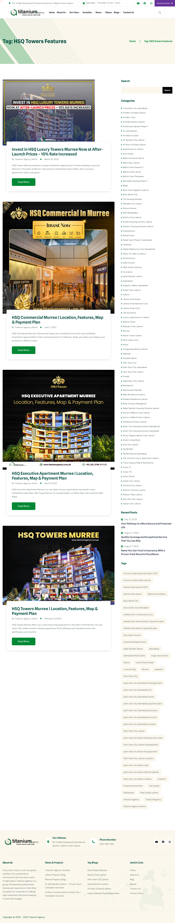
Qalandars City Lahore (133, 381)
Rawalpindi (128, 385)
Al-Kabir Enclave (131, 135)
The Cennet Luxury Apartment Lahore (141, 458)
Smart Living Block (131, 440)
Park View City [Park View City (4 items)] (131, 676)
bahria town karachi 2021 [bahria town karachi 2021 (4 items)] (136, 587)
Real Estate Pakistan (132, 390)
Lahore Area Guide (131, 299)
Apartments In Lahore (133, 149)
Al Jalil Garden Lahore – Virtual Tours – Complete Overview (64, 886)
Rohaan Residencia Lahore (135, 399)
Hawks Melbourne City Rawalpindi (139, 249)
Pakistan (127, 353)
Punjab (126, 376)
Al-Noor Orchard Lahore (134, 144)
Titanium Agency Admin (26, 159)
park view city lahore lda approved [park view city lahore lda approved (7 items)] (140, 751)
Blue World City (130, 194)
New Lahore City (131, 340)
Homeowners (129, 258)
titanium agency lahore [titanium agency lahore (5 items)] (135, 806)
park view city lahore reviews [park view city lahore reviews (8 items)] (137, 779)
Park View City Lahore (133, 372)
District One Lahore (132, 217)
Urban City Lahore (131, 481)
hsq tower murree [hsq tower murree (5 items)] (132, 635)
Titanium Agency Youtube (57, 870)
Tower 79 (127, 472)
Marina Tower (129, 322)
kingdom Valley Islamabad (135, 285)
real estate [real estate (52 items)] (154, 785)
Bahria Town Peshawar (133, 176)
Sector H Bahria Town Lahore (136, 417)
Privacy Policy (136, 893)
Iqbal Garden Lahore (132, 276)
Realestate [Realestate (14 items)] (129, 792)
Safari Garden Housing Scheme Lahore (141, 408)
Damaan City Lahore (132, 203)
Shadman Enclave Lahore (135, 422)
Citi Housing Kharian (132, 199)
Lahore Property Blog (55, 874)
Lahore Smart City (131, 308)
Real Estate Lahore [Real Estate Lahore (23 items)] (149, 792)
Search (125, 81)
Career (133, 884)
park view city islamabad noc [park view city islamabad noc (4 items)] (138, 689)
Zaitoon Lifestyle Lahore (134, 490)
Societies (87, 12)
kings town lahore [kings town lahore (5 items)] (159, 655)
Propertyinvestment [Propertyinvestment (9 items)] (133, 785)
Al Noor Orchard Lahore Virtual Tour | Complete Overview (63, 894)
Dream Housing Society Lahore (137, 222)
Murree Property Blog (55, 879)
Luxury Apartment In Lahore (136, 317)
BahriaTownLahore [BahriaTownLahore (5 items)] (157, 594)
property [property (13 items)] (162, 779)
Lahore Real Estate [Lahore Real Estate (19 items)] (145, 662)
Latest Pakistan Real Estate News (103, 893)
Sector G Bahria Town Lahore (136, 412)
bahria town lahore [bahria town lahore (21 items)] (133, 594)
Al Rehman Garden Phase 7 (135, 126)
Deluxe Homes (129, 208)
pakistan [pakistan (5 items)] (159, 669)
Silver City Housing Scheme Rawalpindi (141, 426)
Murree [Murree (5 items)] (145, 669)
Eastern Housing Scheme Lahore (138, 226)
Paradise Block (130, 358)
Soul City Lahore (130, 444)
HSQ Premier (129, 263)
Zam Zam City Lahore (133, 499)
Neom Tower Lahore (132, 335)
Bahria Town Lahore (132, 172)
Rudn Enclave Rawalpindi (134, 403)
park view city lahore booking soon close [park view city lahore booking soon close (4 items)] (143, 737)
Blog (132, 879)
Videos (108, 12)
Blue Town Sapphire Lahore (136, 190)
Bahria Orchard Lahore (133, 158)
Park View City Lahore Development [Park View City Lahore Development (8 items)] (141, 744)
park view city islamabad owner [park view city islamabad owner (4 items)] (139, 696)
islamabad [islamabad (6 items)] (154, 648)
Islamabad (128, 281)
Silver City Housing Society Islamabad (141, 431)
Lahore (126, 294)
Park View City (130, 363)
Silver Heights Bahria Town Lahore (139, 435)
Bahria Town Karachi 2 (133, 167)
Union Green (129, 476)
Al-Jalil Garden (130, 131)
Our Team (74, 12)
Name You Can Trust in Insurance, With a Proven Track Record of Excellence (143, 552)
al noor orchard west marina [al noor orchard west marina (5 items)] (137, 580)
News (98, 12)
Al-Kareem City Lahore (133, 140)
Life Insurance (129, 312)
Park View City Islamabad (135, 367)
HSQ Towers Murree (132, 267)
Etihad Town (128, 235)
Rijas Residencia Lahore (134, 394)
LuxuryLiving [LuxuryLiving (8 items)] (130, 669)
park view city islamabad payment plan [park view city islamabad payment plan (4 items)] (143, 703)
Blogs (116, 12)
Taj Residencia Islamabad (135, 453)
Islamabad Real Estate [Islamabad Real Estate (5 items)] (134, 655)
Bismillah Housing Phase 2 (135, 181)
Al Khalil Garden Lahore (134, 122)
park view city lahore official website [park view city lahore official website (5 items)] (141, 772)
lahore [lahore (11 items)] (127, 662)
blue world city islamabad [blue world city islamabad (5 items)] (136, 607)
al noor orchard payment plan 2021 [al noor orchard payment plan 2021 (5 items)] (140, 573)
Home (52, 12)
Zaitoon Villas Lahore (132, 494)
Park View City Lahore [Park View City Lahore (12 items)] (134, 731)
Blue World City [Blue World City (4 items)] (131, 600)
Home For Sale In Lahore (134, 253)
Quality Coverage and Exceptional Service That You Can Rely (144, 539)
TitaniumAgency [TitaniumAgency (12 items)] (153, 799)
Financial (127, 244)
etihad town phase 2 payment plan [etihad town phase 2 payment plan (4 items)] (140, 628)
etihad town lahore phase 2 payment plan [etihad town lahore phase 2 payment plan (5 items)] (144, 621)
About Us (61, 12)
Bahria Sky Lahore (131, 163)
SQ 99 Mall (128, 449)
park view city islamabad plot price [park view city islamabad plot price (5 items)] (141, 710)
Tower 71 (127, 467)
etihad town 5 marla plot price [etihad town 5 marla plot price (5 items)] (138, 614)
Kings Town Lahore (132, 290)
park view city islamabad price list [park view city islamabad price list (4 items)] (140, 717)
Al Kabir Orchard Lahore (134, 112)
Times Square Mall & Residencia (138, 463)
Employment (129, 231)
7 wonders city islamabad (135, 108)
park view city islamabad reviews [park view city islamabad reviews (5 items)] (140, 724)
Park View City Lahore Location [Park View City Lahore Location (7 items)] (138, 758)
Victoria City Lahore (132, 485)
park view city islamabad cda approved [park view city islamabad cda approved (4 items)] (143, 683)
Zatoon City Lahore (132, 503)
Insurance (127, 272)
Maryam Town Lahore (133, 326)
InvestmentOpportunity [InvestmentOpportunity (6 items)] (135, 642)
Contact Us (128, 12)
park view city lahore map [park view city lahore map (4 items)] (136, 765)
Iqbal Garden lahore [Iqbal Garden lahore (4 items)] (133, 648)
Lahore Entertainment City (135, 303)
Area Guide (128, 153)
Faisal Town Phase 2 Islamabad (137, 240)
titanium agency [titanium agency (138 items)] (131, 799)
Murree (126, 331)
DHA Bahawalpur (130, 212)
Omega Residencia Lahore (135, 349)
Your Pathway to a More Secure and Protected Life (146, 525)
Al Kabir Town (129, 117)
